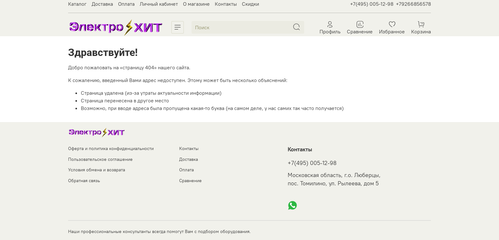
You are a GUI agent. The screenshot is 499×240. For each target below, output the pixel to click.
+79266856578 (413, 4)
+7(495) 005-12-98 (371, 4)
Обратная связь (84, 180)
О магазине (196, 4)
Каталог (77, 4)
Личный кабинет (159, 4)
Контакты (226, 4)
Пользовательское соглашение (100, 159)
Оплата (126, 4)
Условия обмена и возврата (96, 170)
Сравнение (190, 180)
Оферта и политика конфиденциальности (111, 148)
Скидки (250, 4)
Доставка (102, 4)
